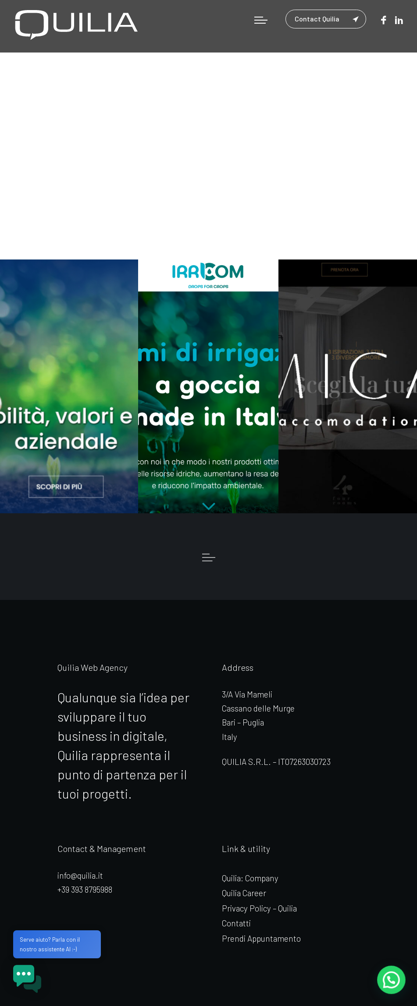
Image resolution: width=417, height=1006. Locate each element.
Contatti (236, 923)
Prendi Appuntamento (261, 938)
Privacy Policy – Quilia (259, 908)
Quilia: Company (250, 878)
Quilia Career (244, 893)
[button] (391, 980)
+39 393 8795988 (84, 889)
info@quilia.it (80, 875)
